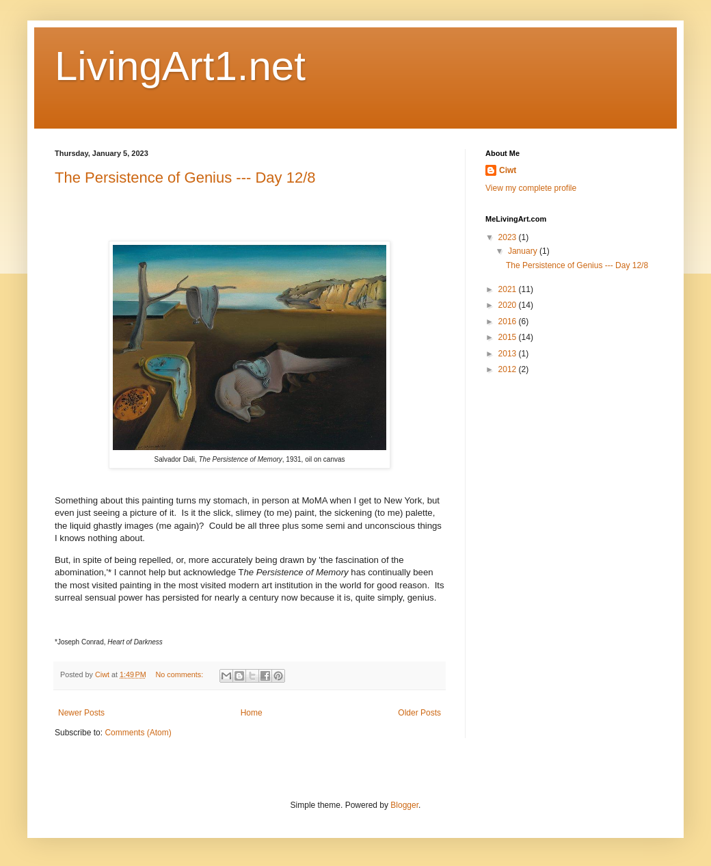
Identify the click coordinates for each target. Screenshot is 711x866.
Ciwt (507, 170)
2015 (508, 337)
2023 (508, 237)
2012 (508, 369)
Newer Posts (81, 713)
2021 (508, 289)
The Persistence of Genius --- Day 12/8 (185, 177)
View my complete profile (530, 188)
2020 (508, 305)
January (523, 251)
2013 (508, 353)
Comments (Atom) (138, 732)
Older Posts (419, 713)
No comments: (181, 674)
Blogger (404, 805)
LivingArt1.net (180, 66)
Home (252, 713)
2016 (508, 321)
